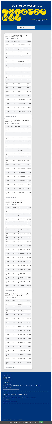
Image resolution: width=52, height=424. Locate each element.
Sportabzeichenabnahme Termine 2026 (11, 389)
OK (41, 422)
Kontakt (13, 419)
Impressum (16, 419)
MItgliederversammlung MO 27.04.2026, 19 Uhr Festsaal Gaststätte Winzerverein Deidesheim (22, 385)
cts (22, 419)
